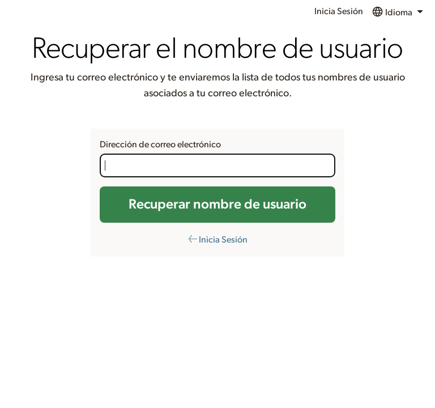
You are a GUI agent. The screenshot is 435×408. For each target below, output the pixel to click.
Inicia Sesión (338, 11)
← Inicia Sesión (218, 239)
